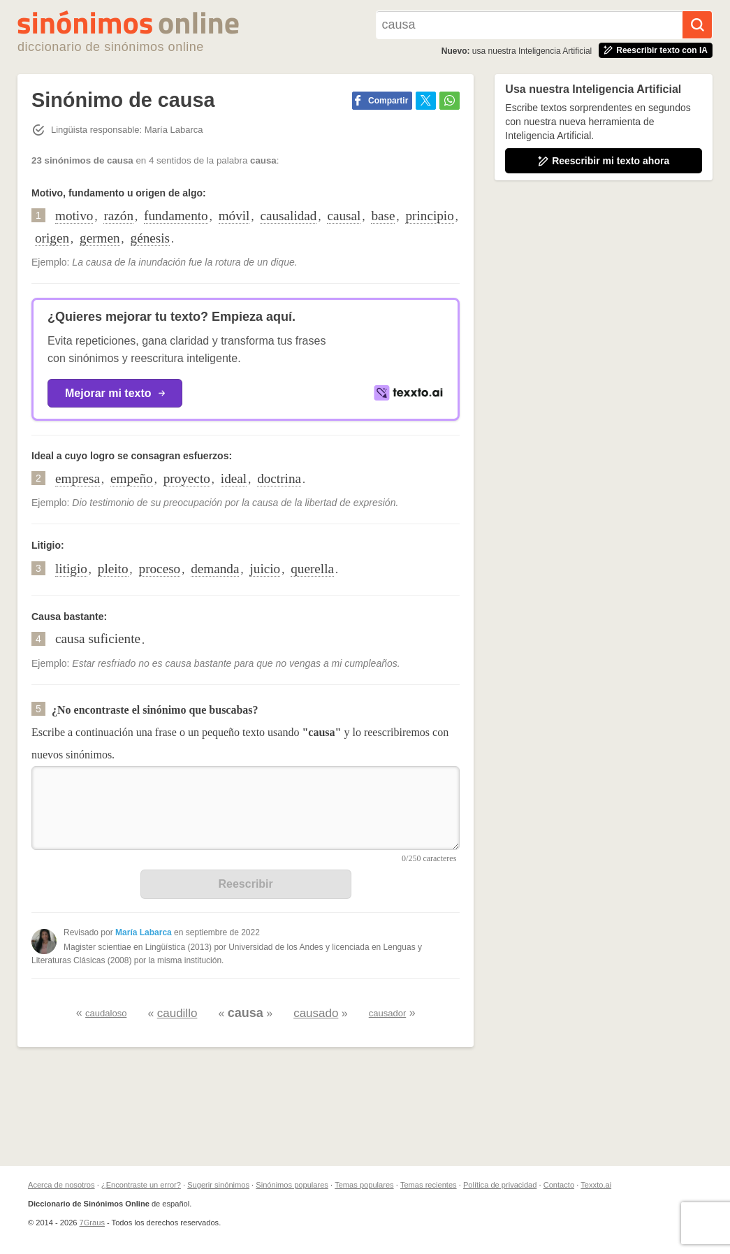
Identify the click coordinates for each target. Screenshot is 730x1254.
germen (100, 238)
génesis (150, 238)
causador (387, 1013)
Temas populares (364, 1185)
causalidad (288, 215)
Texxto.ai (596, 1185)
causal (343, 215)
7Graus (92, 1222)
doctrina (279, 478)
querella (312, 568)
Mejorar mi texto (115, 393)
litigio (71, 568)
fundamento (176, 215)
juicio (264, 568)
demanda (215, 568)
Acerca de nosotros (61, 1185)
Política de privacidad (499, 1185)
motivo (74, 215)
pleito (113, 568)
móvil (234, 215)
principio (429, 215)
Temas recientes (428, 1185)
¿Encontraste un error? (141, 1185)
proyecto (186, 478)
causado (315, 1013)
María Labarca (143, 932)
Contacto (558, 1185)
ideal (234, 478)
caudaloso (105, 1013)
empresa (77, 478)
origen (52, 238)
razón (118, 215)
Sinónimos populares (292, 1185)
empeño (131, 478)
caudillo (177, 1013)
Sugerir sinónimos (218, 1185)
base (383, 215)
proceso (160, 568)
